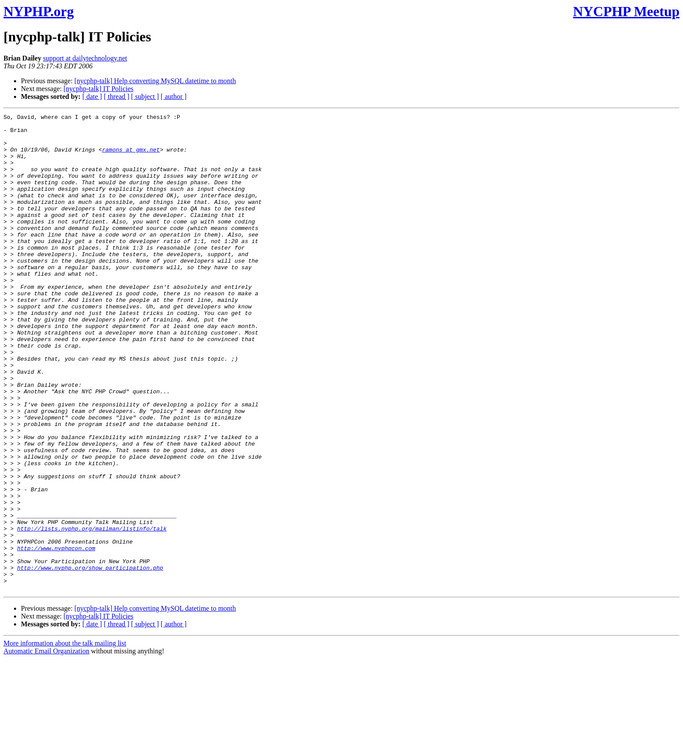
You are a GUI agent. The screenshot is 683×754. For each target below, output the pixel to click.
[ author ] (174, 96)
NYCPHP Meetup (626, 11)
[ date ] (92, 96)
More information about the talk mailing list (64, 738)
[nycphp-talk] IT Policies (99, 88)
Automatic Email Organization (46, 746)
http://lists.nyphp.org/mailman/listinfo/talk (91, 612)
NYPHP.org (38, 11)
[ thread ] (116, 96)
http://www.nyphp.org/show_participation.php (90, 659)
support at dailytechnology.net (85, 58)
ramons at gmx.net (131, 157)
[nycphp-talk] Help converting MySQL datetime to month (155, 81)
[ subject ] (145, 96)
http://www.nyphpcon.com (56, 635)
